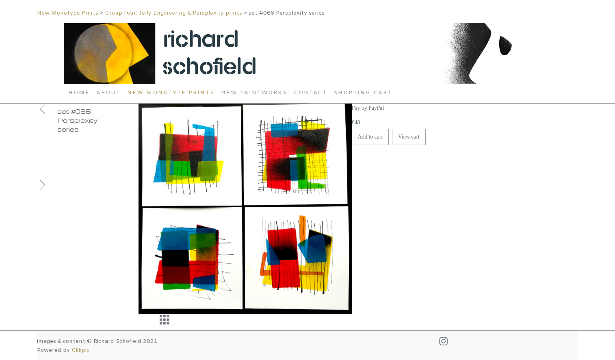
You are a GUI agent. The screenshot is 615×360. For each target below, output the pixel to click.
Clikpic (80, 350)
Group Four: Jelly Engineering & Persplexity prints (173, 13)
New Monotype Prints (68, 13)
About (108, 93)
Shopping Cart (362, 93)
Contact (310, 93)
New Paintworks (254, 93)
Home (79, 93)
